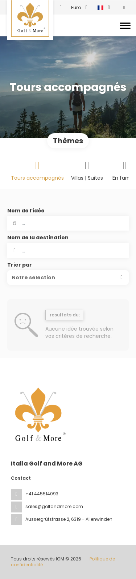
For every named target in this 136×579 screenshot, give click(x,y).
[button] (68, 277)
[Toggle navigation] (125, 25)
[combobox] (68, 250)
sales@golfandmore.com (54, 506)
